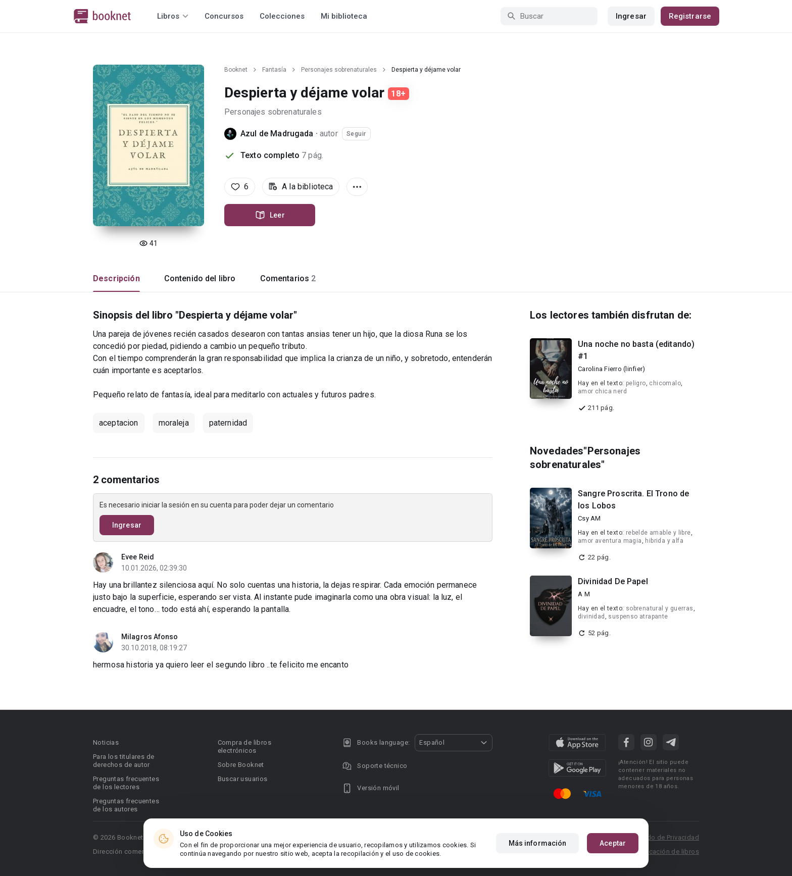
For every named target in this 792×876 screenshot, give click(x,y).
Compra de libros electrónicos (244, 746)
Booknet (235, 69)
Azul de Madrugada (277, 133)
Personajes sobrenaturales (339, 69)
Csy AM (589, 518)
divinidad (591, 616)
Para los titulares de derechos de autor (123, 760)
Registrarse (690, 16)
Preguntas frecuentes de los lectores (126, 783)
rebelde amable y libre (658, 532)
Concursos (224, 16)
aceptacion (118, 423)
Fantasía (274, 69)
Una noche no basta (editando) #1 (636, 350)
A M (584, 594)
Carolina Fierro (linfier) (611, 369)
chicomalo (665, 383)
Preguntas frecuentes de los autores (126, 805)
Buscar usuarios (243, 779)
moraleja (174, 423)
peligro (636, 383)
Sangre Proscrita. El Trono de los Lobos (633, 499)
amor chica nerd (602, 391)
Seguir (356, 133)
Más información (538, 843)
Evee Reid (137, 557)
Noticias (106, 742)
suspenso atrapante (638, 616)
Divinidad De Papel (613, 581)
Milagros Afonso (149, 637)
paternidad (228, 423)
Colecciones (282, 16)
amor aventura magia (610, 540)
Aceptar (613, 843)
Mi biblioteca (344, 16)
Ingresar (631, 16)
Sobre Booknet (241, 764)
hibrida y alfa (664, 540)
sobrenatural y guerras (660, 608)
